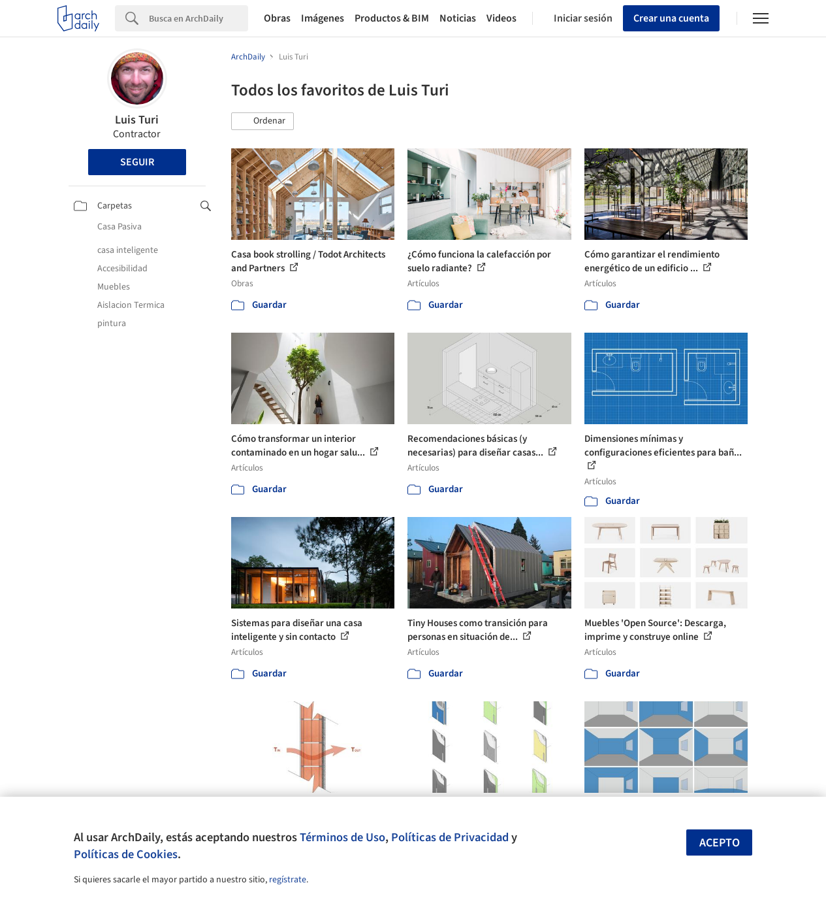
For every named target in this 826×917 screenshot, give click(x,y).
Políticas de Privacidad (450, 837)
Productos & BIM (392, 18)
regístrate (287, 879)
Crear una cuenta (671, 18)
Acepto (719, 843)
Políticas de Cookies (126, 854)
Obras (277, 18)
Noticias (457, 18)
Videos (501, 18)
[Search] (198, 18)
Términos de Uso (342, 837)
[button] (262, 121)
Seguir (137, 162)
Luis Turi (137, 120)
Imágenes (322, 18)
